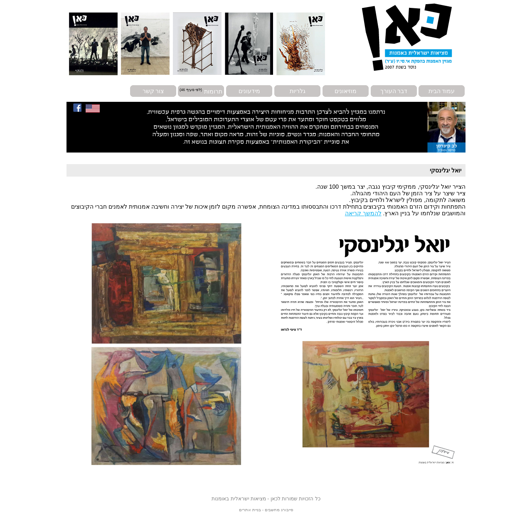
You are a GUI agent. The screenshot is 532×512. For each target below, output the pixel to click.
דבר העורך (394, 91)
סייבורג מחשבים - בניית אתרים (266, 509)
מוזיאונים (346, 91)
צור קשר (153, 91)
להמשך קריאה (363, 213)
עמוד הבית (442, 91)
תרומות (213, 91)
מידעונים (249, 91)
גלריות (297, 91)
